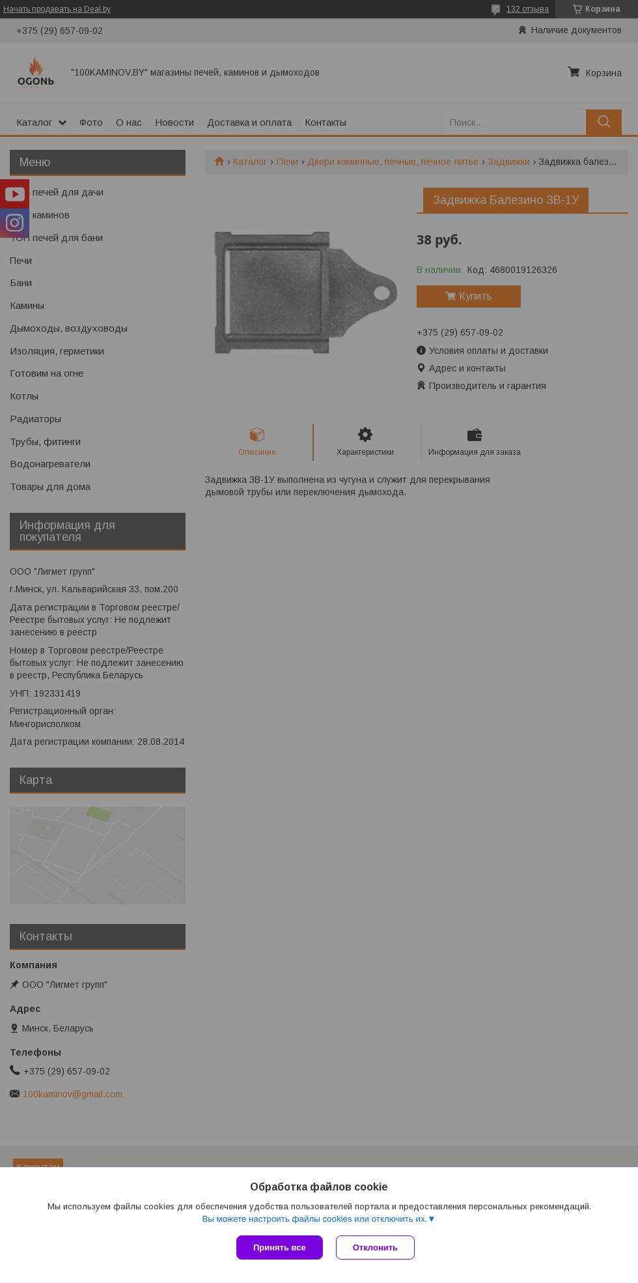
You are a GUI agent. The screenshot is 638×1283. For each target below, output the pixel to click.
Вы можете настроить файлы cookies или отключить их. (314, 1219)
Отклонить (375, 1247)
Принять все (279, 1247)
